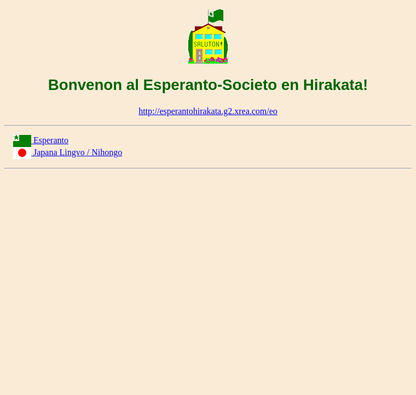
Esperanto (50, 140)
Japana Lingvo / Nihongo (77, 152)
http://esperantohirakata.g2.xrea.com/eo (208, 111)
